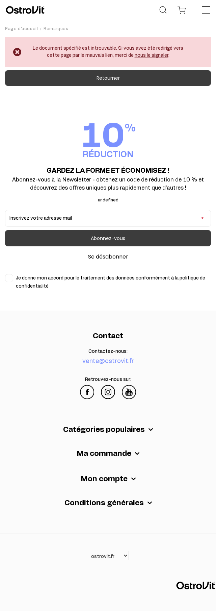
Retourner (108, 78)
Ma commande (104, 453)
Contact (108, 336)
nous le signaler (151, 55)
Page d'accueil (21, 29)
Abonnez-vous (108, 238)
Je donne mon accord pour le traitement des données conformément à (110, 282)
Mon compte (104, 479)
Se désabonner (108, 257)
